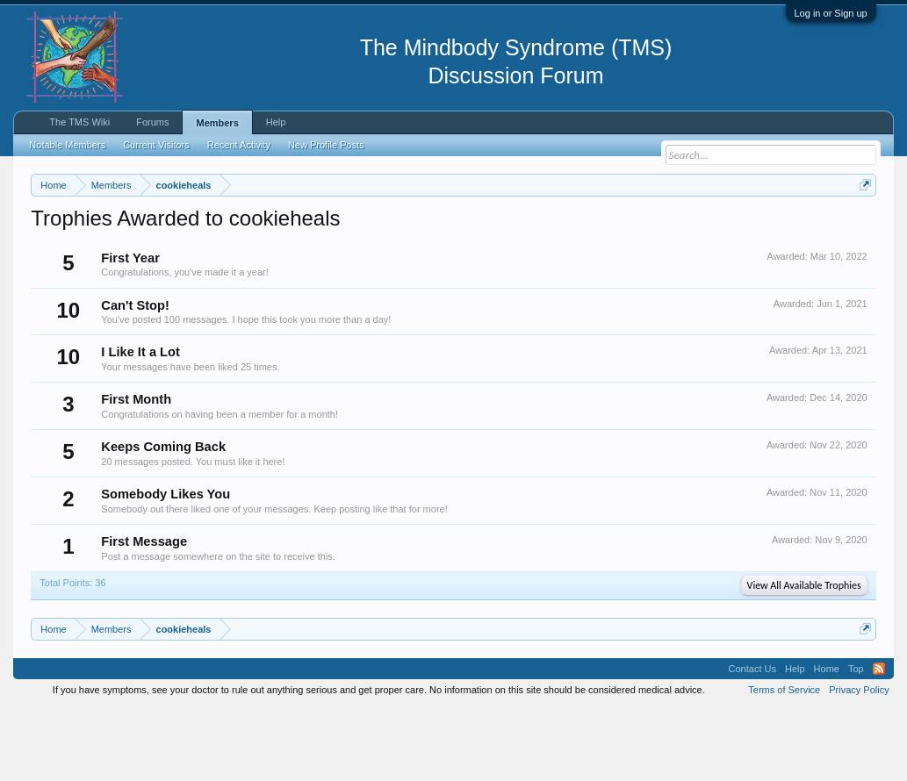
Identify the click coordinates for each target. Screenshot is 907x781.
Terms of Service (784, 761)
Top (856, 740)
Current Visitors (156, 145)
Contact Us (752, 740)
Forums (152, 122)
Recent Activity (238, 145)
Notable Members (67, 145)
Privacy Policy (859, 761)
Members (217, 123)
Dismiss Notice (861, 226)
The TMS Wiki (79, 122)
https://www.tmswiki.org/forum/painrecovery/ (191, 246)
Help (276, 122)
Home (826, 740)
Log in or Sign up (831, 13)
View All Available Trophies (804, 657)
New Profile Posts (326, 145)
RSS (879, 740)
